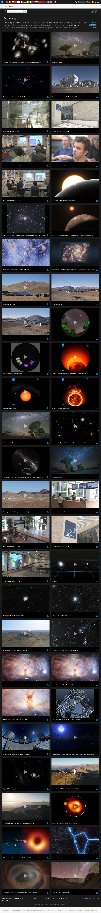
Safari (7, 283)
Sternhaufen (42, 28)
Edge (7, 279)
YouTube (4, 239)
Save (6, 312)
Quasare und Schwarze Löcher (15, 28)
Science (80, 2)
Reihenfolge (93, 25)
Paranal (69, 25)
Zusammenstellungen (53, 22)
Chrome (8, 277)
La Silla (56, 25)
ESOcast (78, 22)
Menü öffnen (7, 6)
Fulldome (29, 25)
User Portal (87, 2)
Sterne (51, 28)
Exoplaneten (9, 25)
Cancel (16, 312)
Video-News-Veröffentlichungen (66, 28)
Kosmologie (66, 22)
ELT (73, 22)
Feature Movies (20, 25)
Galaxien (37, 25)
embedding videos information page (45, 243)
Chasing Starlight (38, 22)
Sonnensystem (32, 28)
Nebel (63, 25)
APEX (29, 22)
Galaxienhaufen (47, 25)
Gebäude (76, 25)
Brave (7, 275)
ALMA (24, 22)
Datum (94, 27)
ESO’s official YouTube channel (46, 239)
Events (85, 22)
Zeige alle (8, 22)
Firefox (7, 281)
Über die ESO (17, 22)
